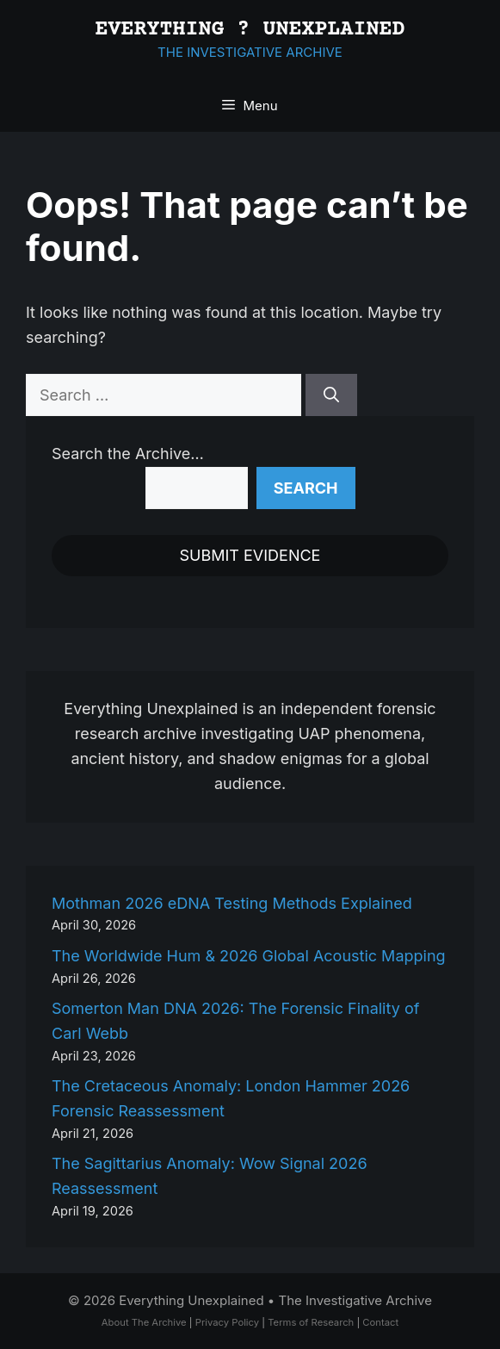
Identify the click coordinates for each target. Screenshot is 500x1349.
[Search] (331, 395)
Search (306, 488)
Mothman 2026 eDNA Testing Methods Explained (232, 903)
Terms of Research (311, 1322)
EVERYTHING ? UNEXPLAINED (250, 29)
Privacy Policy (227, 1322)
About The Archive (144, 1322)
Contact (380, 1322)
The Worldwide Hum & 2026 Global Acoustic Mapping (249, 956)
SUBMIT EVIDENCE (250, 555)
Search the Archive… (128, 453)
